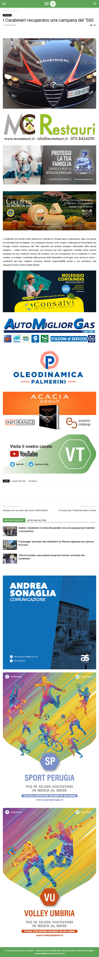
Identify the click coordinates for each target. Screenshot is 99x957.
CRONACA (15, 10)
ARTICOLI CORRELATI (14, 520)
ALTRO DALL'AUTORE (36, 520)
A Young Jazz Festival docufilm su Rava (77, 510)
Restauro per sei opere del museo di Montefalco (25, 510)
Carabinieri (32, 481)
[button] (95, 4)
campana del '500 (18, 481)
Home (5, 10)
